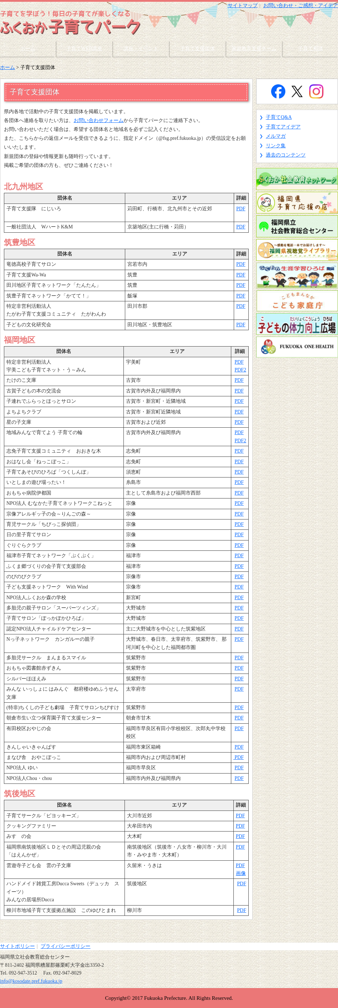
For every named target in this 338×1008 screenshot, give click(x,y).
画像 (241, 873)
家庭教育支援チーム (254, 48)
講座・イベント (140, 48)
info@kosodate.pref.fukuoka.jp (31, 981)
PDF (240, 208)
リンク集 (276, 145)
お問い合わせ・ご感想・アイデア (300, 5)
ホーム (27, 48)
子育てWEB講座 (84, 48)
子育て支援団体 (197, 48)
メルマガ (276, 136)
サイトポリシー (17, 946)
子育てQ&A (279, 117)
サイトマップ (243, 5)
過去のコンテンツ (286, 155)
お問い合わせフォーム (98, 120)
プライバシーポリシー (65, 946)
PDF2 (240, 370)
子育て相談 (310, 48)
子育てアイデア (283, 127)
